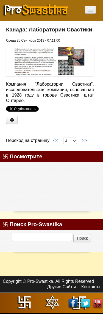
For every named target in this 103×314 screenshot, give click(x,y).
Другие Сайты (61, 286)
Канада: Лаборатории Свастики (49, 30)
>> (84, 140)
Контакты (90, 286)
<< (56, 140)
